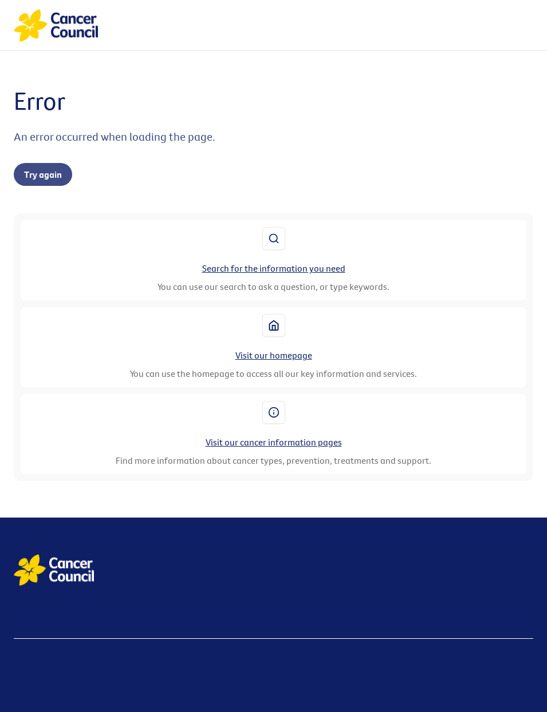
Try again (43, 174)
